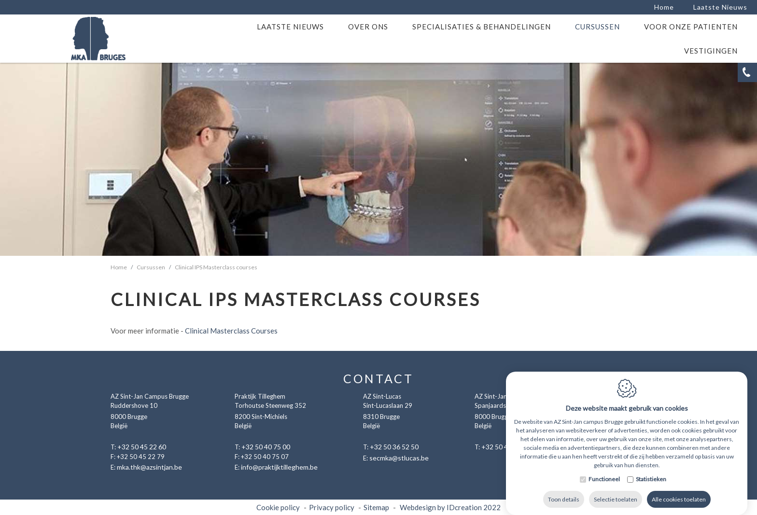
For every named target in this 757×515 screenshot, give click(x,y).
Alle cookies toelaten (679, 502)
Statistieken (651, 482)
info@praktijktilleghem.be (279, 467)
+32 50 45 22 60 (141, 447)
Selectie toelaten (615, 502)
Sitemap (376, 507)
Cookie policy (278, 507)
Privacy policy (331, 507)
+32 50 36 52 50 (394, 447)
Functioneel (604, 482)
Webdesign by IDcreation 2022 (450, 507)
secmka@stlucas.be (399, 458)
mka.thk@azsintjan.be (149, 467)
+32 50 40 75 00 (265, 447)
